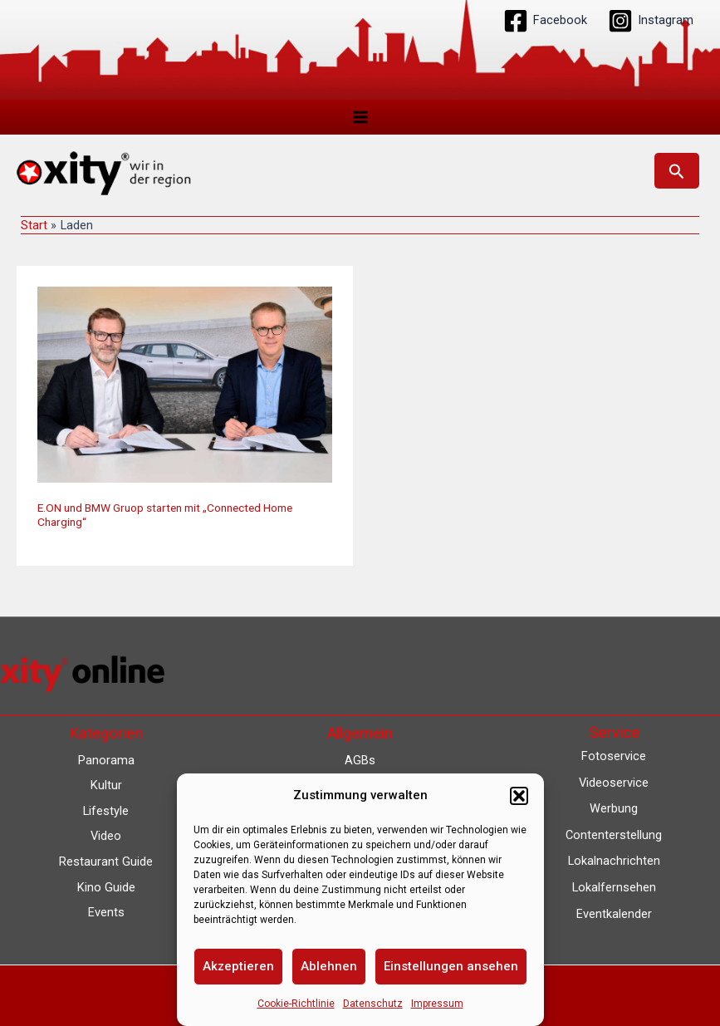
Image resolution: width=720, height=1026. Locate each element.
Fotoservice (613, 756)
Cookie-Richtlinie (296, 1003)
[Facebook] (545, 20)
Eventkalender (614, 913)
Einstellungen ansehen (451, 966)
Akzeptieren (238, 966)
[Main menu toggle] (360, 117)
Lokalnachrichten (614, 860)
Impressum (437, 1003)
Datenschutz (373, 1003)
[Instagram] (650, 20)
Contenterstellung (614, 834)
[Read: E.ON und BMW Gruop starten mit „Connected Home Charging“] (184, 384)
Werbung (614, 808)
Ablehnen (329, 966)
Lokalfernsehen (614, 887)
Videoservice (614, 782)
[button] (519, 796)
